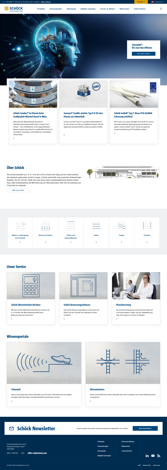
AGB (139, 465)
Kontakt (140, 2)
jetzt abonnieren (145, 428)
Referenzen (126, 446)
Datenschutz (147, 465)
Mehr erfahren (45, 2)
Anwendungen (103, 446)
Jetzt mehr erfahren (143, 54)
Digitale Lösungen (104, 456)
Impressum (156, 465)
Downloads (102, 451)
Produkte (101, 442)
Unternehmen (127, 451)
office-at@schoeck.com (37, 453)
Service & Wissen (128, 442)
